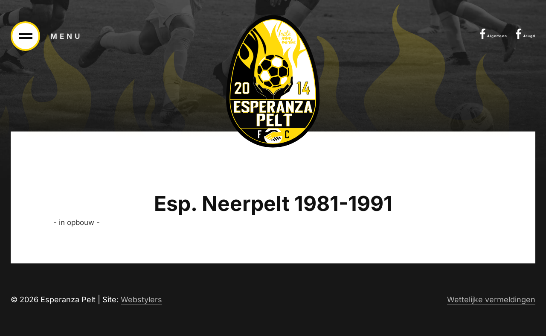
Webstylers (141, 299)
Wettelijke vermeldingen (491, 299)
